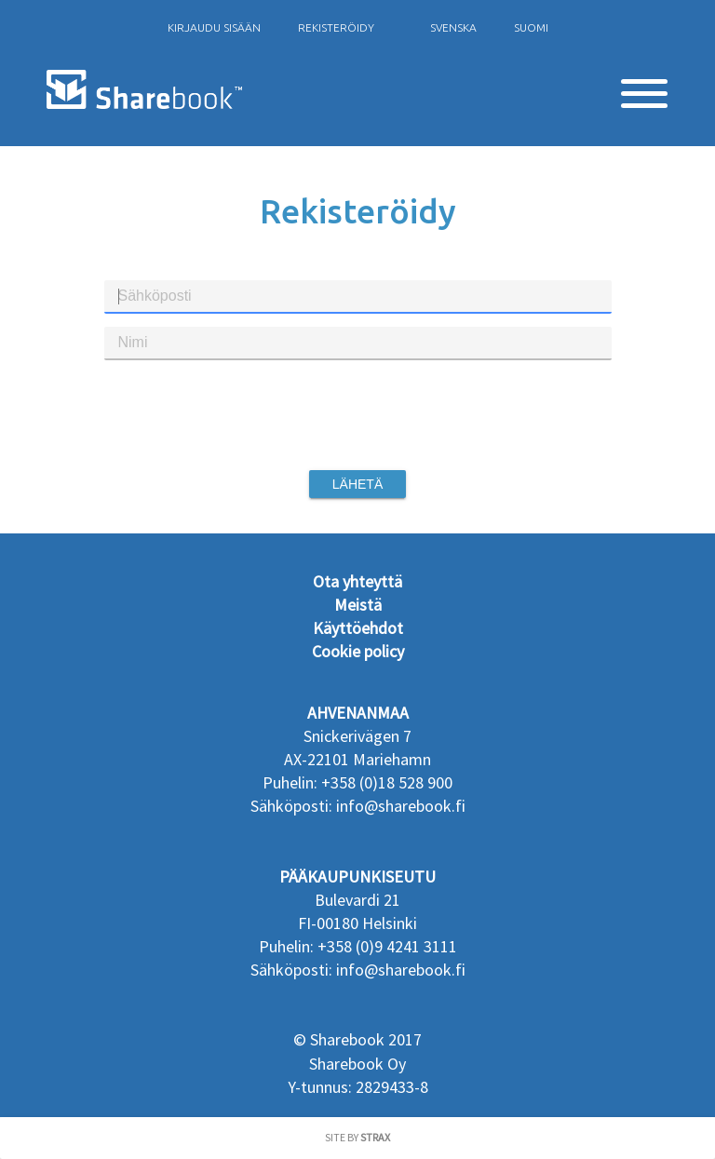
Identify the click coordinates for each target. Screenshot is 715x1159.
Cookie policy (358, 651)
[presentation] (357, 415)
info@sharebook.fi (400, 805)
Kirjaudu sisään (214, 27)
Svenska (453, 27)
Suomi (531, 27)
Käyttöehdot (358, 628)
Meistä (358, 604)
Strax (375, 1137)
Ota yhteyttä (357, 581)
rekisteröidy (336, 27)
